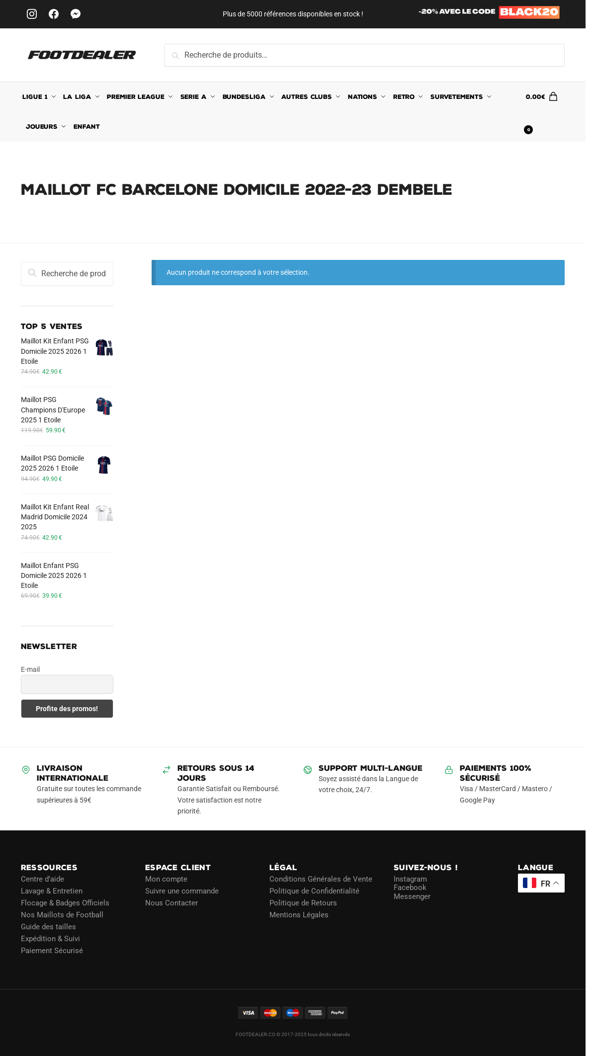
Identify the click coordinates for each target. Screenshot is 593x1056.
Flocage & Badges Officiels (65, 902)
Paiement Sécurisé (52, 950)
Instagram (410, 879)
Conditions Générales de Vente (320, 879)
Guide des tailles (48, 926)
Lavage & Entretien (52, 891)
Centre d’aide (42, 879)
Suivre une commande (182, 891)
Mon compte (166, 879)
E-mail (30, 669)
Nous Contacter (171, 902)
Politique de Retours (303, 902)
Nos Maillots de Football (62, 914)
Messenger (412, 896)
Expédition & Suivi (50, 938)
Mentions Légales (299, 914)
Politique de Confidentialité (314, 891)
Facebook (410, 887)
